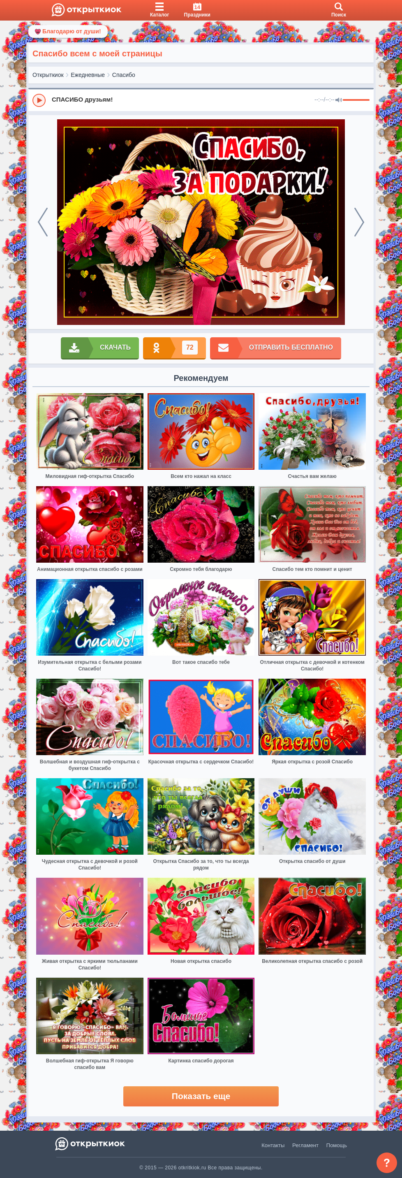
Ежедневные (88, 75)
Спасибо (123, 75)
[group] (201, 100)
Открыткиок (48, 75)
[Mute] (339, 100)
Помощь (336, 1145)
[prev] (42, 222)
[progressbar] (356, 100)
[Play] (39, 100)
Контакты (272, 1145)
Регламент (305, 1145)
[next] (359, 222)
